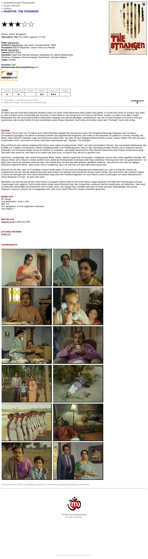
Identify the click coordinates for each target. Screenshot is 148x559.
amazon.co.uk (7, 222)
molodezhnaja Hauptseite (19, 2)
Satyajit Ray (13, 42)
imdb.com (5, 234)
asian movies (12, 5)
